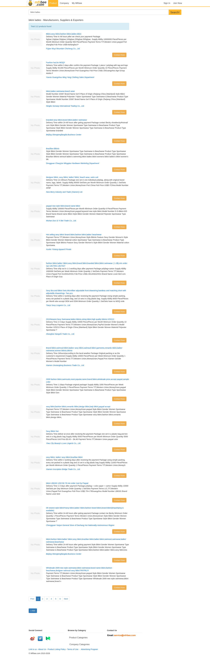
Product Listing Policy (57, 649)
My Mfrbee (77, 3)
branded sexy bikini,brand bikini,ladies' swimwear (66, 120)
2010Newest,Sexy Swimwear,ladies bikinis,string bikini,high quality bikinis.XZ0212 (80, 319)
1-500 (32, 611)
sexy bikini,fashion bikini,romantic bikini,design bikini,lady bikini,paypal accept (78, 406)
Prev (32, 599)
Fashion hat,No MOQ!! (55, 62)
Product (53, 3)
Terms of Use (72, 649)
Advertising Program (89, 649)
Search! (175, 12)
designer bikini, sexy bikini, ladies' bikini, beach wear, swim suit (72, 177)
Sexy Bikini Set (52, 431)
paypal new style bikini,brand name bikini (63, 206)
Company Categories (80, 644)
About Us (42, 649)
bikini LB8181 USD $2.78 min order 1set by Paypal (67, 483)
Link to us (33, 649)
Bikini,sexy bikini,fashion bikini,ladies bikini (63, 34)
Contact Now (119, 55)
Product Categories (78, 637)
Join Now (177, 3)
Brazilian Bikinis (52, 148)
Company (64, 3)
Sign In (167, 3)
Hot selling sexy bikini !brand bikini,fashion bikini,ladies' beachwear (74, 234)
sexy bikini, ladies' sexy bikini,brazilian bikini (64, 457)
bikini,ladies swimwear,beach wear (60, 91)
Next (66, 599)
